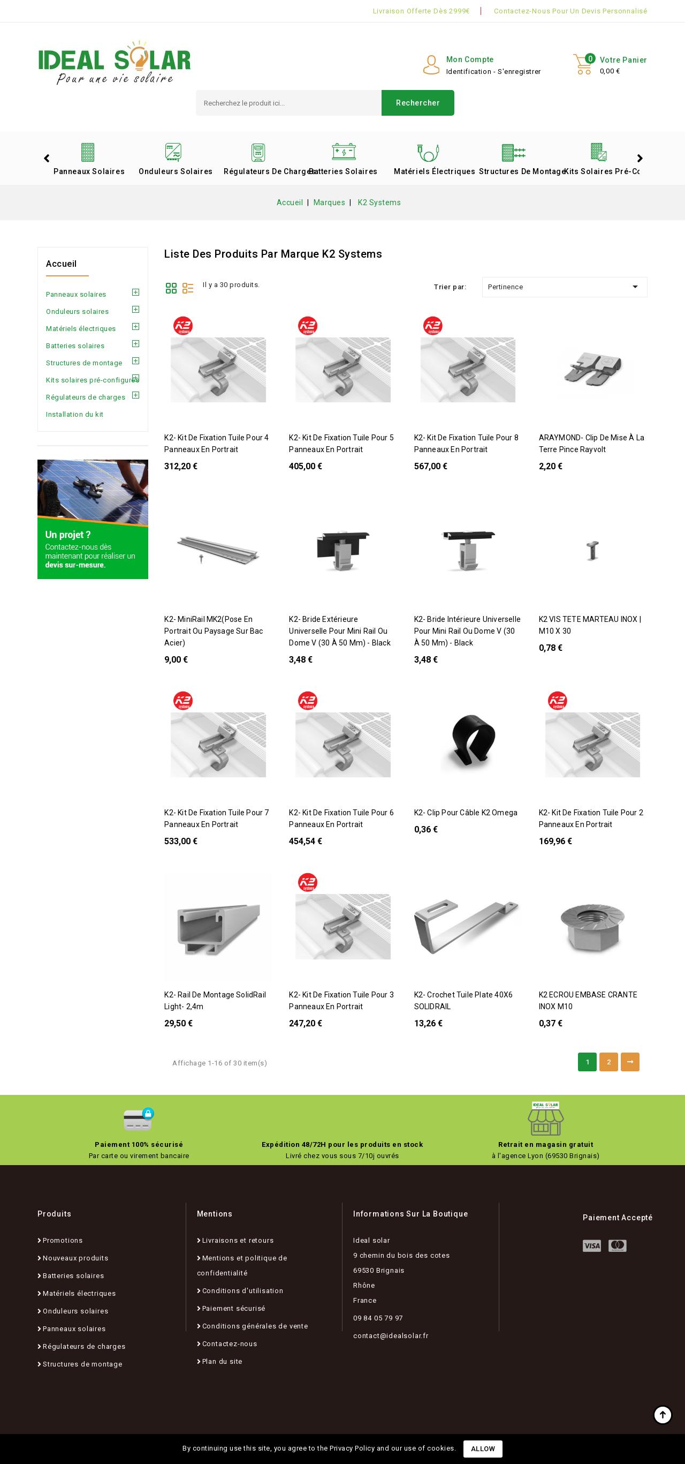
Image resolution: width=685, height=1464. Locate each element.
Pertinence (565, 286)
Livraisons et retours (238, 1240)
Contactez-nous (229, 1344)
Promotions (63, 1240)
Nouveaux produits (76, 1258)
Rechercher (418, 103)
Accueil (61, 264)
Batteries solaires (343, 171)
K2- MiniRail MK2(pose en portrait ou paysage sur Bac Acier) (213, 631)
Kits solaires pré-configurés (602, 171)
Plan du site (222, 1361)
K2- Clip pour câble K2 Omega (466, 812)
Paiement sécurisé (234, 1308)
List (187, 287)
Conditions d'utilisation (243, 1291)
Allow (483, 1449)
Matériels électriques (432, 171)
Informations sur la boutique (410, 1214)
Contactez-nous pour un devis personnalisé (571, 11)
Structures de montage (517, 171)
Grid (171, 287)
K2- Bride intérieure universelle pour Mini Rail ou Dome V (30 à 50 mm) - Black (467, 631)
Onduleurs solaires (176, 171)
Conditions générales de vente (255, 1326)
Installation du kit (75, 414)
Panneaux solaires (89, 171)
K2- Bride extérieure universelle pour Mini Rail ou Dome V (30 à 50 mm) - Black (339, 631)
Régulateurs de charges (262, 171)
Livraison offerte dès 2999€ (421, 11)
